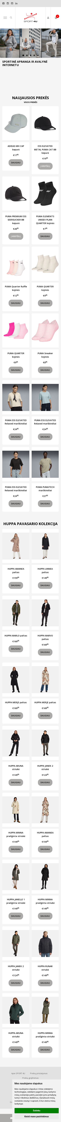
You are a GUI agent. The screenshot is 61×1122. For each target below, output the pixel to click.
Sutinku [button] (36, 1110)
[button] (23, 55)
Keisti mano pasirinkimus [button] (36, 1116)
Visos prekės (30, 102)
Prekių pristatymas (39, 1073)
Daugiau (15, 162)
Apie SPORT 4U (18, 1073)
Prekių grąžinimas (30, 1078)
